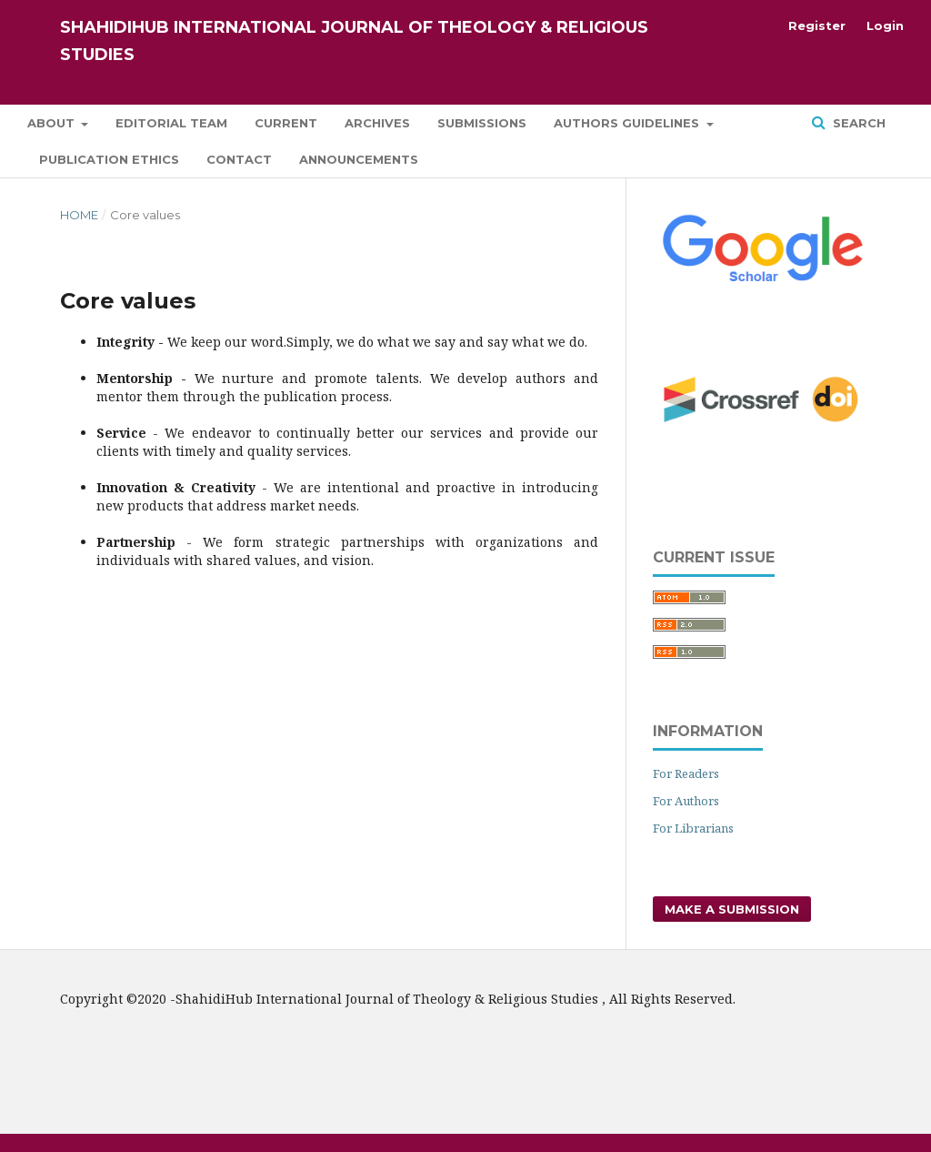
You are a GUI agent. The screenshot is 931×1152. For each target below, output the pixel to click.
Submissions (481, 123)
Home (79, 214)
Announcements (358, 159)
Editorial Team (171, 123)
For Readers (686, 773)
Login (885, 25)
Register (817, 25)
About (52, 123)
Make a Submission (732, 909)
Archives (377, 123)
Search (857, 123)
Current (286, 123)
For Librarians (693, 828)
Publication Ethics (109, 159)
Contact (239, 159)
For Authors (686, 801)
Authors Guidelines (628, 123)
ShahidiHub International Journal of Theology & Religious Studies (354, 41)
